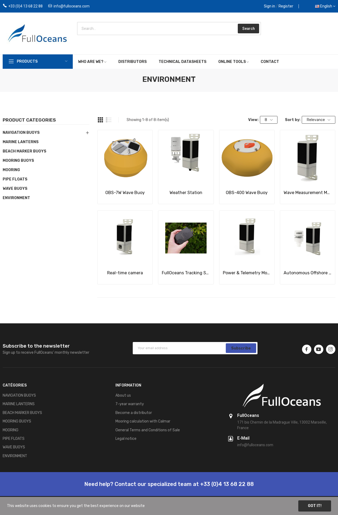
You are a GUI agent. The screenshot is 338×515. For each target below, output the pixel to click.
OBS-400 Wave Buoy (247, 192)
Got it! (314, 506)
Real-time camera (125, 272)
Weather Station (186, 192)
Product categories (29, 120)
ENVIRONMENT (16, 198)
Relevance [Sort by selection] (319, 120)
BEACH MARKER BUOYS (24, 151)
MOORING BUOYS (18, 160)
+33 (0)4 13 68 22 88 (25, 6)
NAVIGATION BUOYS (21, 132)
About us (123, 395)
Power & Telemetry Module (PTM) (247, 272)
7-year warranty (129, 404)
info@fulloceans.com (72, 6)
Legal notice (125, 438)
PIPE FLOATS (15, 179)
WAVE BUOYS (15, 188)
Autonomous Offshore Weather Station (308, 272)
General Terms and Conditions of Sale (147, 430)
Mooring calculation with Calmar (142, 421)
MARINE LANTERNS (21, 142)
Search (248, 28)
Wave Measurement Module (308, 192)
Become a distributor (133, 413)
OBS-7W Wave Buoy (125, 192)
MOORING (11, 170)
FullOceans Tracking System (186, 272)
